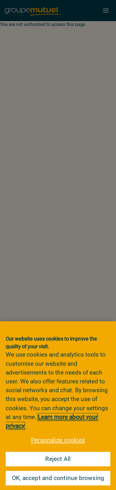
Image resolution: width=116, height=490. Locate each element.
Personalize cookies (58, 440)
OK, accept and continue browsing (58, 478)
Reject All (58, 459)
